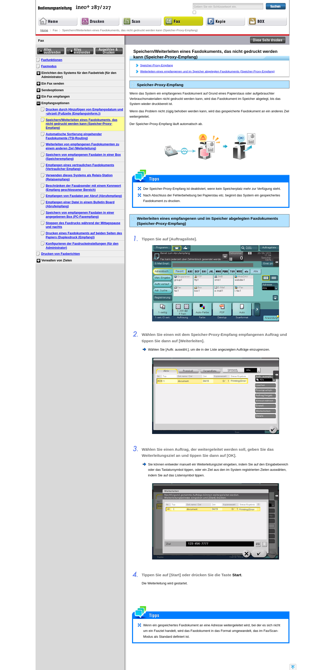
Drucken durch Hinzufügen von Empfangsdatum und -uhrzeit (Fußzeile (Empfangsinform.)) (84, 111)
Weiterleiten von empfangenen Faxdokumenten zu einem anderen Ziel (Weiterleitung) (82, 146)
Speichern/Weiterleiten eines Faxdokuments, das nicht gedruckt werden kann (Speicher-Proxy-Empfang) (81, 124)
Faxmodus (49, 66)
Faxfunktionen (51, 60)
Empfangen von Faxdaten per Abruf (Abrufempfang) (84, 196)
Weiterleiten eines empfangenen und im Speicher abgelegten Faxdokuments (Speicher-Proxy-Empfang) (207, 71)
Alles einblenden (79, 51)
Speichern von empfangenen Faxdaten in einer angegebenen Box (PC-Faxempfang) (80, 215)
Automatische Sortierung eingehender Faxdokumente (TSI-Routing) (74, 136)
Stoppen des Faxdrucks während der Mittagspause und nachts (83, 225)
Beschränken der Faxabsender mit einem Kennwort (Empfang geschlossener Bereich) (83, 188)
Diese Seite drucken (268, 40)
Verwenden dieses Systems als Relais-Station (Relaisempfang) (79, 177)
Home (44, 30)
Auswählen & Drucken (109, 51)
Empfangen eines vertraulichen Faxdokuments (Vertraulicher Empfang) (80, 167)
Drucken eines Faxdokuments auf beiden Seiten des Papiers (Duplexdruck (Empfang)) (84, 235)
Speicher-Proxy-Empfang (156, 65)
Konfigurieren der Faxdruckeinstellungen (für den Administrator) (82, 246)
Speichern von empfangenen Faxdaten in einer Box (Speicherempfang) (83, 157)
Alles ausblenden (50, 51)
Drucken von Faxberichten (60, 254)
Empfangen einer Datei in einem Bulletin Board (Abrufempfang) (80, 204)
